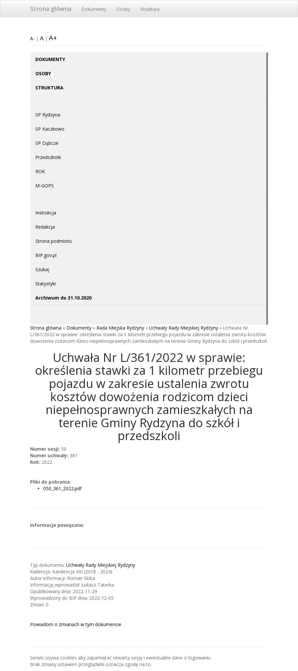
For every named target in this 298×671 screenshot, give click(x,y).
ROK (40, 171)
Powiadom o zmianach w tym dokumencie (75, 624)
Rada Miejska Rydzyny (120, 328)
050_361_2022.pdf (62, 488)
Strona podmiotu (53, 241)
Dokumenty (93, 9)
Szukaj (42, 269)
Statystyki (45, 283)
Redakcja (45, 227)
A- (32, 38)
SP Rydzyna (47, 115)
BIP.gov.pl (45, 255)
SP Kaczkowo (49, 129)
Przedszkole (48, 157)
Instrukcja (45, 212)
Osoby (123, 9)
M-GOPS (44, 185)
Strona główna (50, 9)
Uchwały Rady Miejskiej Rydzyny (183, 328)
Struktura (150, 9)
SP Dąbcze (46, 143)
